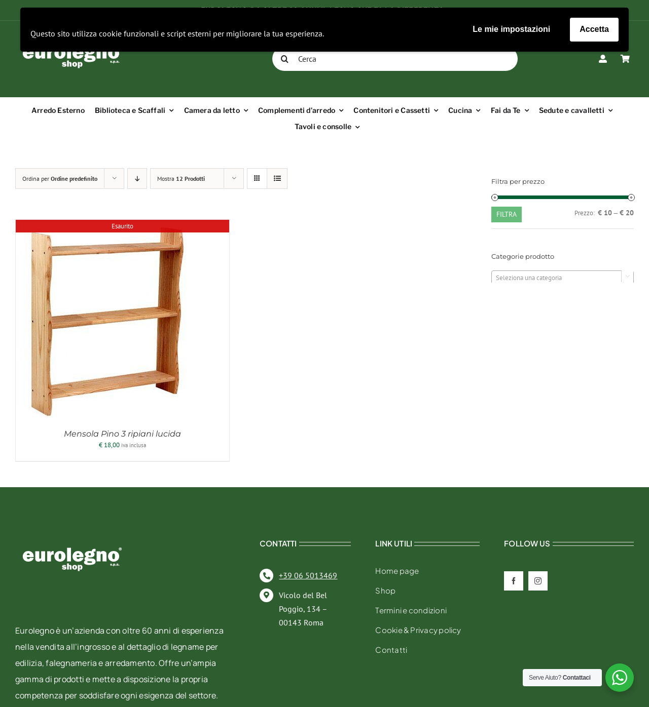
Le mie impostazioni (511, 29)
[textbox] (562, 278)
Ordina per (59, 178)
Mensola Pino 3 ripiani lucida (122, 434)
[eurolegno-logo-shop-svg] (72, 531)
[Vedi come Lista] (277, 178)
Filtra (506, 214)
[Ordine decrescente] (137, 178)
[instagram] (538, 581)
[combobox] (562, 277)
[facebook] (513, 581)
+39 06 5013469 (308, 575)
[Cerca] (394, 59)
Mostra (181, 178)
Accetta (594, 29)
